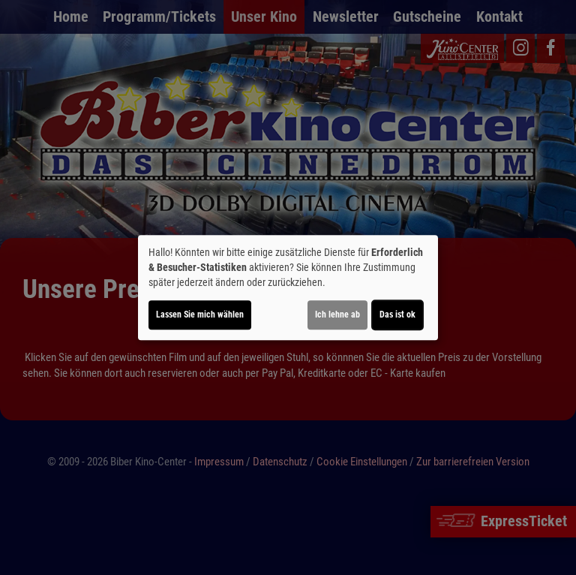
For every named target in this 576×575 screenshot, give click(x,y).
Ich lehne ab (337, 314)
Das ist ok (398, 314)
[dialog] (288, 287)
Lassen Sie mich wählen (200, 314)
